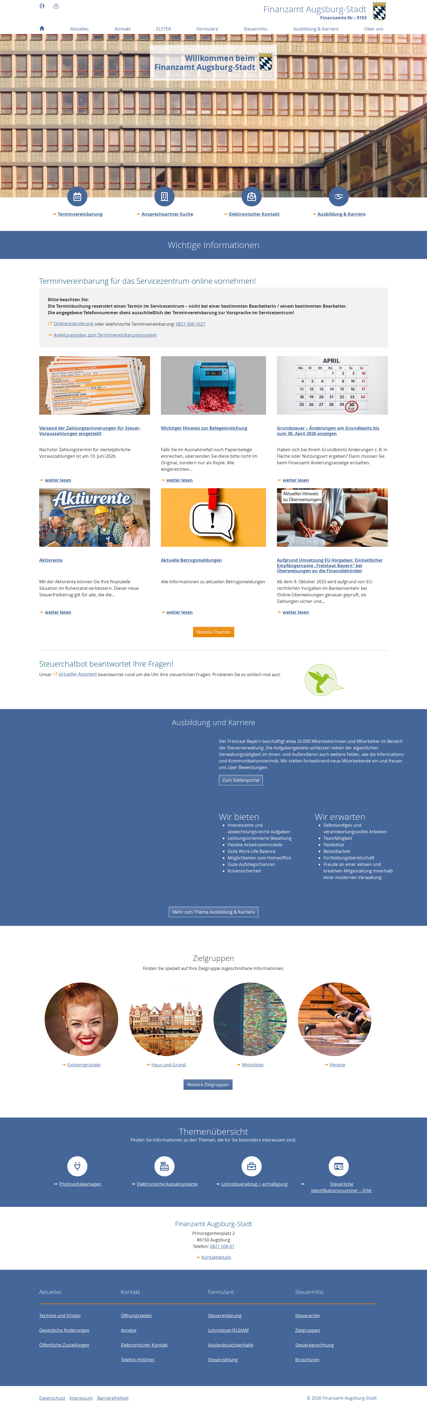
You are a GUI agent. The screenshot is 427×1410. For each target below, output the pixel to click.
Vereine (337, 1065)
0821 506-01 (222, 1246)
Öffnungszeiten (136, 1316)
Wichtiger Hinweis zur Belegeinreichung (204, 428)
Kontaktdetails (216, 1257)
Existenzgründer (84, 1065)
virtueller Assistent (78, 674)
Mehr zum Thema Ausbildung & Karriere (213, 912)
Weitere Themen (214, 632)
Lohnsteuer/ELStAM (228, 1330)
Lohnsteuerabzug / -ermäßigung (254, 1184)
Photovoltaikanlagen (80, 1184)
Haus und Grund (168, 1065)
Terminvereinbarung (80, 214)
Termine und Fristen (60, 1316)
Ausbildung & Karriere (341, 214)
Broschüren (307, 1360)
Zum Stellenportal (240, 780)
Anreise (128, 1330)
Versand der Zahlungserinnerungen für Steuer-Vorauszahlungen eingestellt (90, 430)
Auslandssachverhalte (230, 1345)
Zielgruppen (307, 1330)
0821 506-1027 (190, 324)
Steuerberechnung (314, 1345)
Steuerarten (307, 1316)
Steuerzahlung (223, 1360)
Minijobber (253, 1065)
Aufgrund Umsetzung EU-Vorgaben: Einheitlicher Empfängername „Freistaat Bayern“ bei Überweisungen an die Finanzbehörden (330, 565)
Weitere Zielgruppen (208, 1085)
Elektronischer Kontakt (254, 214)
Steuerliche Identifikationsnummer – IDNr (341, 1187)
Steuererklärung (225, 1316)
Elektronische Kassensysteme (167, 1184)
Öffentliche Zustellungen (64, 1345)
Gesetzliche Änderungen (64, 1330)
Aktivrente (50, 560)
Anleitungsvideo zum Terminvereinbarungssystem (105, 335)
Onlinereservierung (73, 323)
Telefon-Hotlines (137, 1360)
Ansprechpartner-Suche (167, 214)
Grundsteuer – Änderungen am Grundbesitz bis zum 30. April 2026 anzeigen (328, 430)
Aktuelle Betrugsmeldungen (191, 560)
